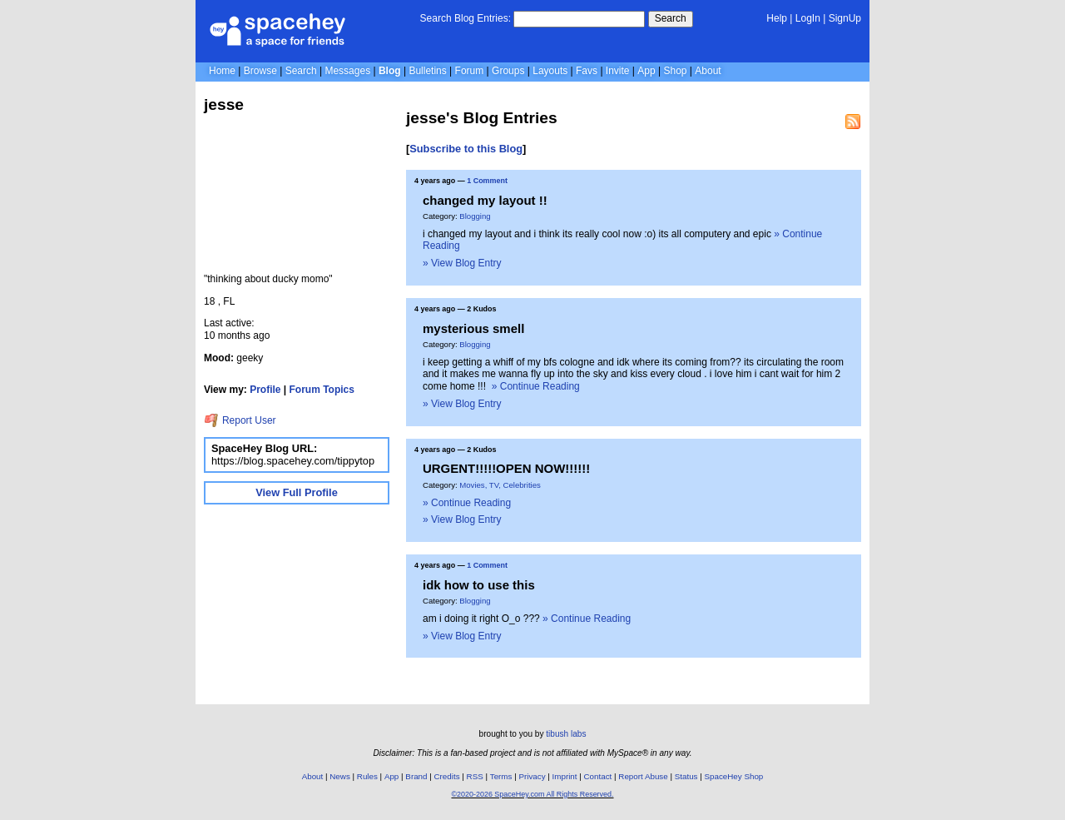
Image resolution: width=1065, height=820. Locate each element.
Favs (586, 71)
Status (686, 776)
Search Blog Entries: (465, 18)
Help (776, 18)
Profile (265, 389)
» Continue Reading (536, 386)
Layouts (549, 71)
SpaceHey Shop (734, 776)
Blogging (474, 216)
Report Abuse (642, 776)
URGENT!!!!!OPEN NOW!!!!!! (506, 468)
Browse (260, 71)
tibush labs (566, 733)
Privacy (531, 776)
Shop (674, 71)
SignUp (845, 18)
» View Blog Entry (462, 263)
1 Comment (487, 180)
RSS (475, 776)
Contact (598, 776)
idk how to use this (479, 585)
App (646, 71)
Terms (501, 776)
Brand (416, 776)
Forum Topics (322, 389)
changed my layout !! (485, 200)
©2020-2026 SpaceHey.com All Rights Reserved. (532, 794)
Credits (447, 776)
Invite (618, 71)
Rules (367, 776)
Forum (469, 71)
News (339, 776)
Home (222, 71)
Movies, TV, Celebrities (500, 485)
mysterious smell (473, 328)
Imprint (564, 776)
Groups (508, 71)
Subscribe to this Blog (466, 148)
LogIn (807, 18)
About (708, 71)
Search (670, 18)
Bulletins (427, 71)
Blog (390, 71)
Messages (347, 71)
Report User (240, 420)
